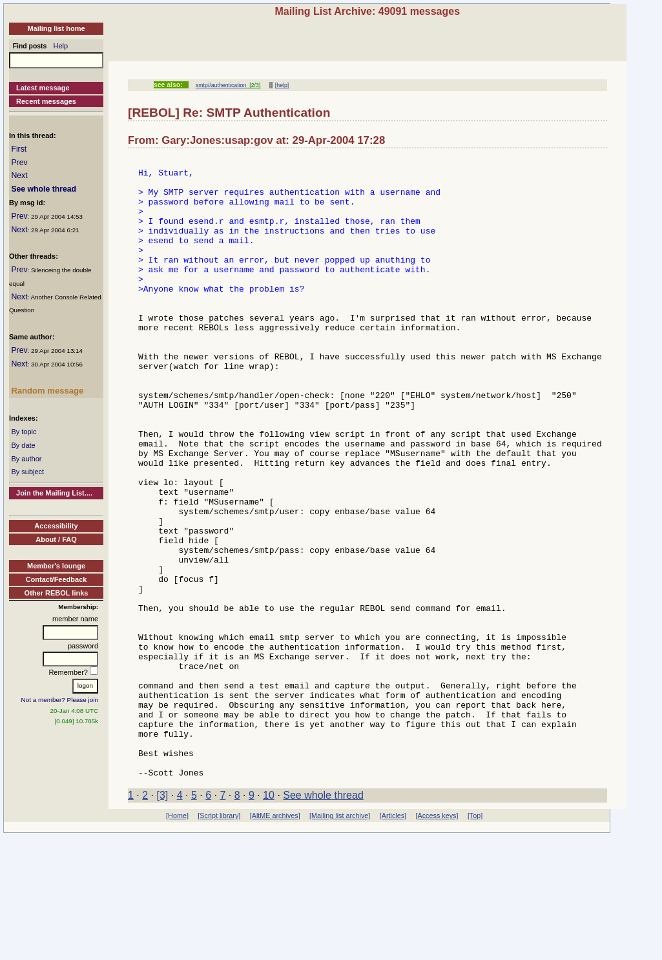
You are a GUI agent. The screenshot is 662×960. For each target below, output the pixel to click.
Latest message (43, 88)
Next (19, 175)
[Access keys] (436, 939)
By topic (23, 431)
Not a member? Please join (60, 699)
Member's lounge (56, 566)
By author (26, 459)
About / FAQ (56, 539)
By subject (27, 471)
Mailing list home (56, 28)
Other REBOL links (56, 593)
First (18, 149)
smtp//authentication (221, 85)
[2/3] (253, 85)
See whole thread (43, 189)
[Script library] (219, 939)
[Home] (177, 939)
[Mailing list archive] (339, 939)
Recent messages (46, 101)
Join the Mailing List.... (54, 493)
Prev (19, 162)
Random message (47, 390)
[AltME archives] (275, 939)
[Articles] (393, 939)
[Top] (475, 939)
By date (23, 445)
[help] (282, 85)
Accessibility (56, 526)
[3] (163, 919)
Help (61, 46)
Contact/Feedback (56, 579)
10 (268, 919)
